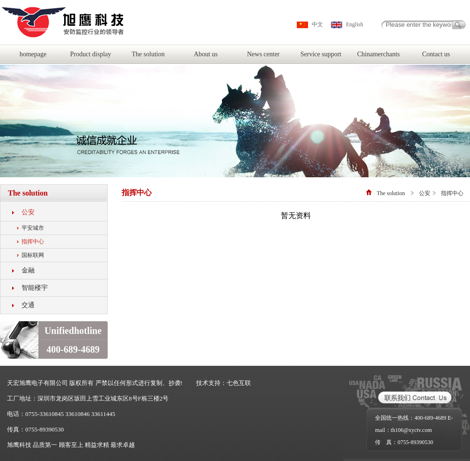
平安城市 (33, 228)
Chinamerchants (378, 54)
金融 (28, 270)
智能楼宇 (35, 287)
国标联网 (33, 255)
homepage (33, 54)
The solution (148, 54)
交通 (28, 305)
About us (206, 54)
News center (263, 54)
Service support (321, 54)
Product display (90, 54)
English (354, 24)
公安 (28, 212)
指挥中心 (33, 241)
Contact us (436, 54)
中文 (317, 24)
